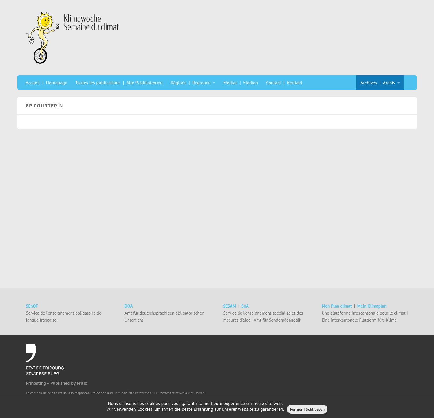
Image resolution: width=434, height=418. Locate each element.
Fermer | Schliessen (307, 409)
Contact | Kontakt (284, 82)
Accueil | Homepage (46, 82)
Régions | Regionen (191, 82)
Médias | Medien (240, 82)
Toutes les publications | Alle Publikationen (119, 82)
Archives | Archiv (377, 82)
